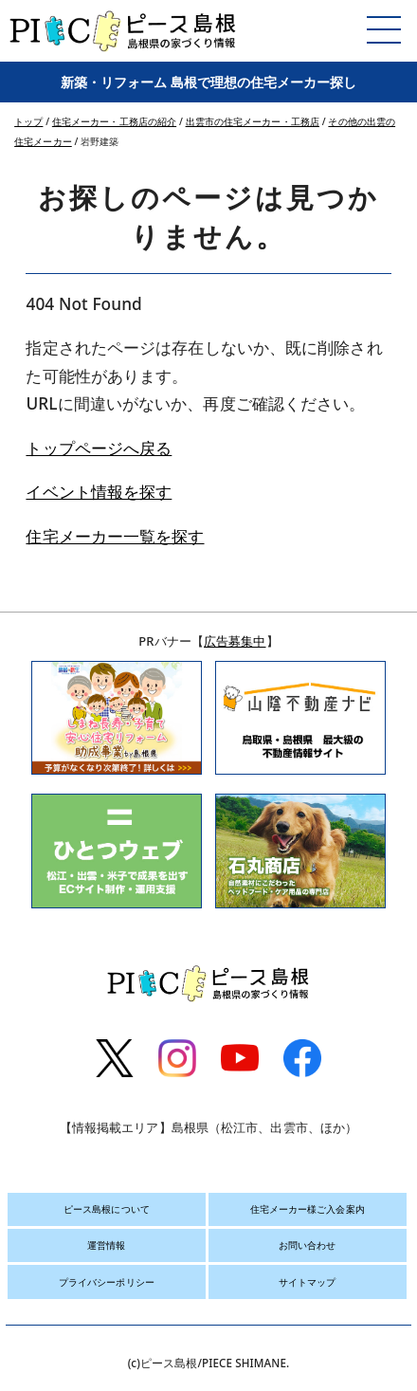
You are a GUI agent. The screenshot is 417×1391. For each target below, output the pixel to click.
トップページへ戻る (99, 448)
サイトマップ (307, 1282)
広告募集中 (235, 641)
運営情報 (106, 1245)
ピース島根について (106, 1209)
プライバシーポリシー (106, 1282)
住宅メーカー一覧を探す (115, 536)
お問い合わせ (307, 1245)
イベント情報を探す (99, 492)
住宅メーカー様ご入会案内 (307, 1209)
